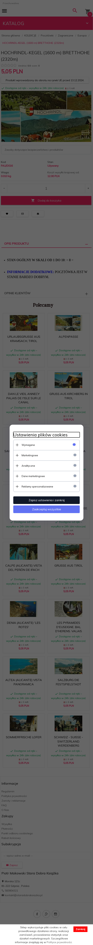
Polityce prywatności (59, 942)
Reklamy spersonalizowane (37, 486)
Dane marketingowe (33, 476)
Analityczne (28, 465)
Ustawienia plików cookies (40, 434)
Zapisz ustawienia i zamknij (47, 500)
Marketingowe (30, 455)
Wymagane (28, 444)
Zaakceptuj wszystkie (46, 509)
